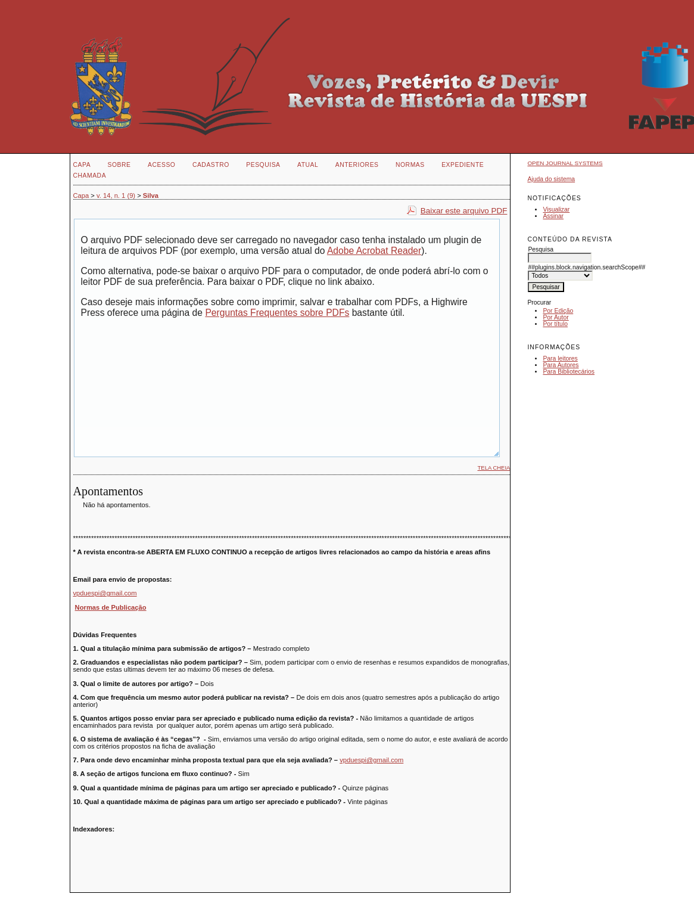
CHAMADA (90, 175)
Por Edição (558, 311)
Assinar (553, 216)
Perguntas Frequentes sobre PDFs (277, 313)
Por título (555, 324)
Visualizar (556, 209)
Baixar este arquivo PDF (464, 210)
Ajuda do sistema (551, 179)
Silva (150, 195)
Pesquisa (263, 165)
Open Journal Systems (564, 163)
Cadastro (210, 165)
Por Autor (555, 317)
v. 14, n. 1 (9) (116, 195)
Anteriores (357, 165)
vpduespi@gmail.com (105, 593)
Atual (307, 165)
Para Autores (560, 365)
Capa (82, 165)
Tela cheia (494, 467)
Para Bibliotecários (569, 371)
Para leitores (560, 358)
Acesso (161, 165)
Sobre (119, 165)
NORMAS (410, 165)
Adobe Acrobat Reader (374, 251)
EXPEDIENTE (462, 165)
